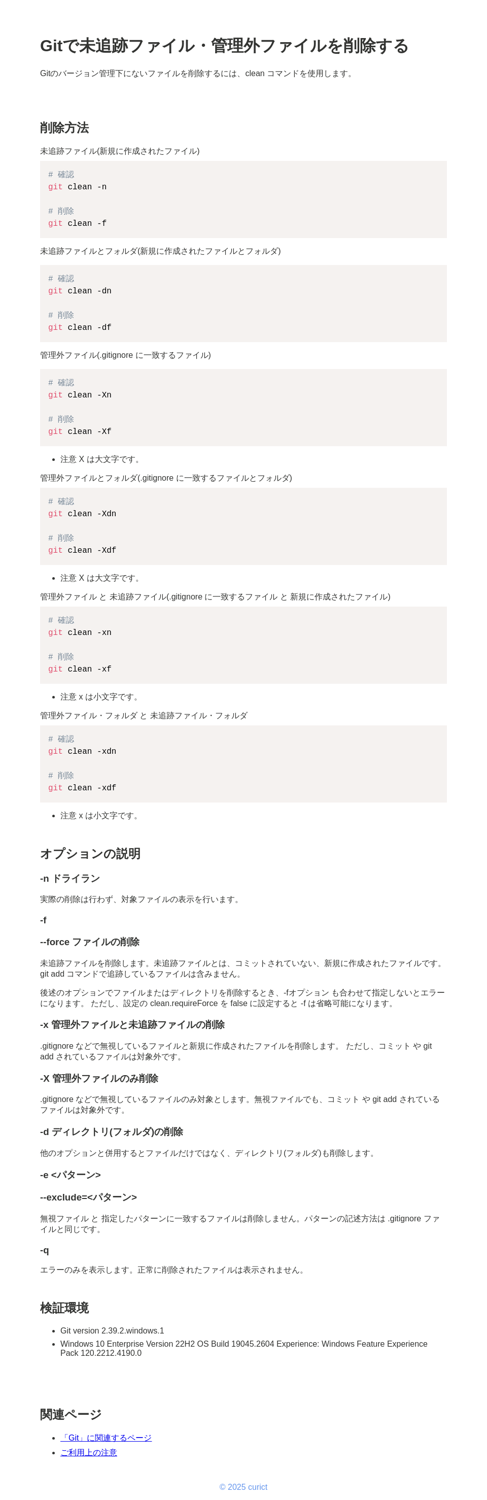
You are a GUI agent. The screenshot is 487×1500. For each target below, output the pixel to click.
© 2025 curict (244, 1487)
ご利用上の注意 (88, 1452)
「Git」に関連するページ (106, 1438)
